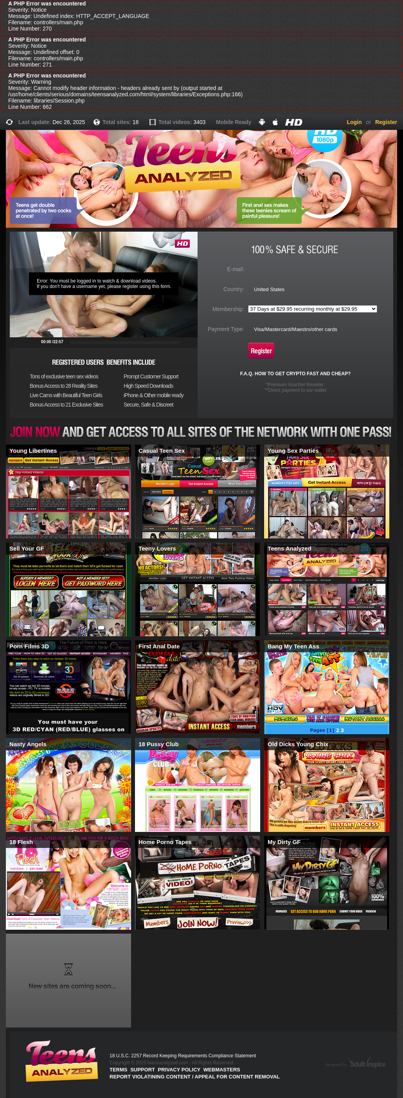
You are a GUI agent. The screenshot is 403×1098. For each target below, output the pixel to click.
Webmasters (221, 1070)
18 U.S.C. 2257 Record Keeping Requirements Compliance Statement (183, 1055)
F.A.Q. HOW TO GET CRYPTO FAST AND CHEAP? (295, 373)
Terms (119, 1070)
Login (354, 122)
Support (142, 1070)
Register (386, 122)
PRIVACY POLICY (179, 1070)
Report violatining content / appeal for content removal (195, 1077)
